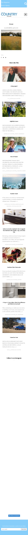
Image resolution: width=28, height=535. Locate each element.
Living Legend (14, 86)
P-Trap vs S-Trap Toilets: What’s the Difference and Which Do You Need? (14, 303)
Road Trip (18, 206)
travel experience (19, 133)
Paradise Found (14, 193)
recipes (19, 279)
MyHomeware (19, 244)
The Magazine (5, 2)
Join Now (24, 529)
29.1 (8, 98)
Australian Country (15, 98)
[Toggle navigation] (25, 14)
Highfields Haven (14, 121)
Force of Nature (14, 156)
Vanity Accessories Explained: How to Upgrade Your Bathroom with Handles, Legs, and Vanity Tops (14, 230)
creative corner (21, 171)
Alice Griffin (9, 28)
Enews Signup (5, 5)
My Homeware (19, 314)
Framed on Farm (14, 337)
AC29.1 (3, 171)
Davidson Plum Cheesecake (14, 267)
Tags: (2, 55)
